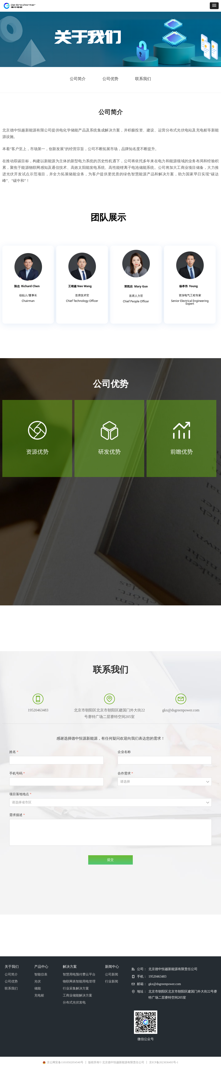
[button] (214, 5)
